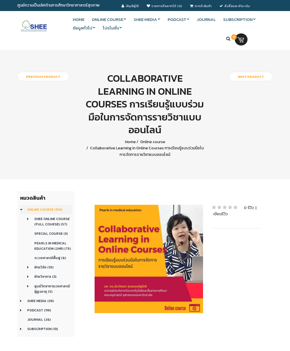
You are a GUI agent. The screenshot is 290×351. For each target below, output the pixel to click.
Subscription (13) (42, 328)
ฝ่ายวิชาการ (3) (45, 276)
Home (130, 142)
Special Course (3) (51, 233)
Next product (251, 76)
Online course (152, 142)
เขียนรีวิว (220, 214)
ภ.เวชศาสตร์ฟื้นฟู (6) (50, 257)
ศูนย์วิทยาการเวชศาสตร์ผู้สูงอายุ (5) (52, 289)
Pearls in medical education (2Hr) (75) (52, 246)
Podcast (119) (39, 310)
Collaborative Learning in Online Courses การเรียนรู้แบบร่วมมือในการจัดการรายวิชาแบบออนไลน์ (146, 151)
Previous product (43, 76)
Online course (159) (44, 209)
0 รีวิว (249, 208)
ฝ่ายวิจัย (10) (44, 267)
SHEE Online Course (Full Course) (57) (52, 221)
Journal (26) (39, 319)
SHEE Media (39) (40, 300)
